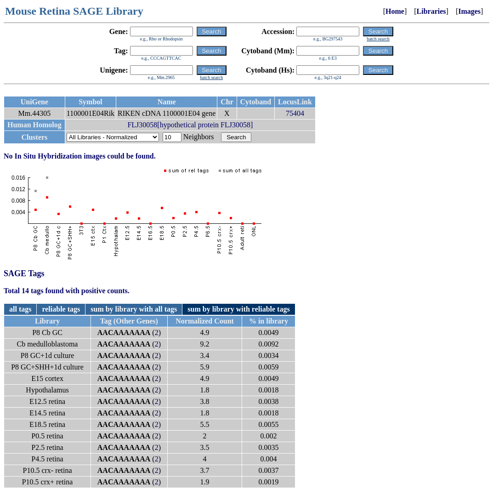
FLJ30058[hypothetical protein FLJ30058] (190, 125)
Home (394, 11)
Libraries (431, 11)
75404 (295, 113)
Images (469, 11)
